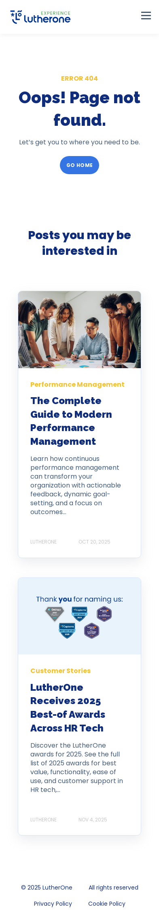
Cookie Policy (106, 904)
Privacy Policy (53, 904)
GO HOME (79, 165)
